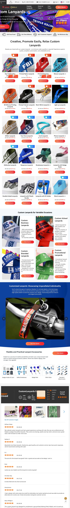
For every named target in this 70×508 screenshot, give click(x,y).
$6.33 (62, 108)
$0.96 (62, 199)
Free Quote (27, 242)
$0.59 (29, 77)
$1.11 (29, 137)
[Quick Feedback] (65, 501)
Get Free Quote (35, 343)
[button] (64, 412)
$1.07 (12, 137)
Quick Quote (10, 81)
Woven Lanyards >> (60, 74)
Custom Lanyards (29, 7)
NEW (65, 86)
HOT (16, 55)
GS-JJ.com (10, 2)
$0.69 (45, 168)
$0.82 (45, 108)
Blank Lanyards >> (60, 196)
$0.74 (29, 108)
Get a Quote (62, 7)
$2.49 (29, 168)
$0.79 (45, 199)
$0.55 (12, 199)
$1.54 (62, 168)
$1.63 (62, 137)
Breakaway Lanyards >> (43, 165)
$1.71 (12, 168)
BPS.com (17, 2)
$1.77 (45, 137)
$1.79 (12, 108)
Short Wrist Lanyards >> (43, 105)
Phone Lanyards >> (60, 136)
